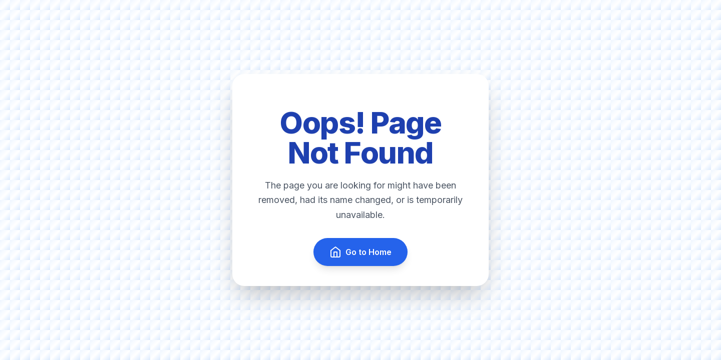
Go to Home (360, 252)
